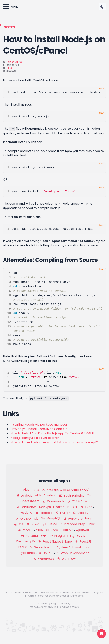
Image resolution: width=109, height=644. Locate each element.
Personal (29, 536)
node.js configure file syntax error (35, 438)
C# (89, 495)
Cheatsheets (29, 501)
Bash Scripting (71, 495)
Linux (9, 67)
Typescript (27, 553)
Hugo (88, 518)
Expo (88, 507)
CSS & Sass (77, 501)
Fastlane (25, 512)
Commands (53, 501)
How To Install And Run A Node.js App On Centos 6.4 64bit (52, 433)
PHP (44, 535)
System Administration (71, 547)
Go (43, 518)
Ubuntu (45, 553)
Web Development (72, 553)
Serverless (39, 547)
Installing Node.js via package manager (39, 424)
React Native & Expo (55, 541)
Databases (26, 507)
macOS (25, 530)
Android (24, 495)
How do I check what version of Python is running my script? (54, 442)
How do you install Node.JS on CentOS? (39, 429)
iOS (18, 524)
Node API (66, 530)
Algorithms (31, 490)
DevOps (45, 507)
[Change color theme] (102, 6)
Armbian (49, 495)
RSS (76, 606)
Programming (62, 536)
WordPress (44, 559)
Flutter (63, 513)
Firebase (43, 513)
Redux (22, 547)
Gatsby (80, 513)
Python (82, 535)
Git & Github (27, 518)
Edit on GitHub (14, 62)
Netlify (67, 603)
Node (52, 530)
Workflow (66, 559)
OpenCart (83, 530)
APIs (38, 495)
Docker (58, 507)
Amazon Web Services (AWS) (66, 490)
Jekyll (53, 524)
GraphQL (54, 518)
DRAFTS (75, 507)
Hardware (73, 518)
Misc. (39, 530)
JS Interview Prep (72, 524)
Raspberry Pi (25, 541)
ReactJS (83, 541)
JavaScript (36, 524)
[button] (102, 6)
